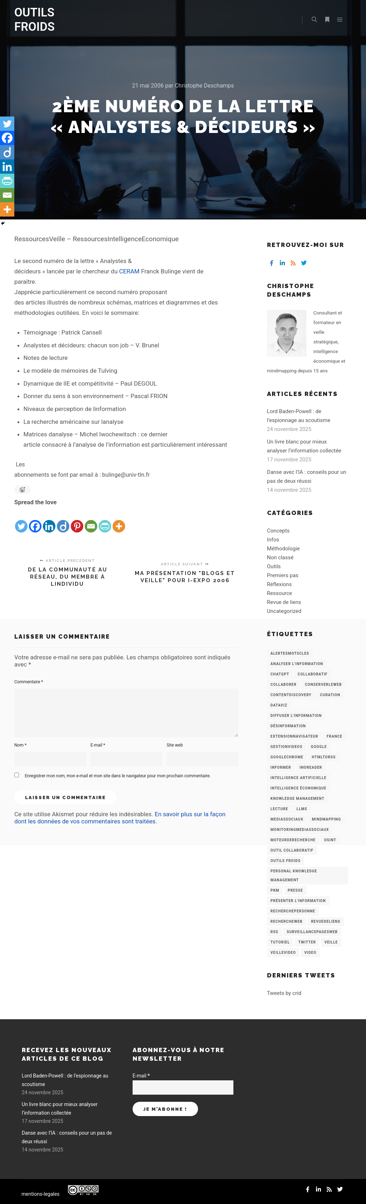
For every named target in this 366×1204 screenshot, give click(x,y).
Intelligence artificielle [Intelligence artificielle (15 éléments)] (298, 778)
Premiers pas (282, 575)
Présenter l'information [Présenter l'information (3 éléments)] (298, 901)
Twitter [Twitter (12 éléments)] (307, 942)
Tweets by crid (284, 993)
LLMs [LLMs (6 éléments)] (302, 809)
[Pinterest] (77, 521)
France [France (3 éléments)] (334, 736)
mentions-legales (40, 1194)
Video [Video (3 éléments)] (310, 953)
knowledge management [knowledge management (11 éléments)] (298, 799)
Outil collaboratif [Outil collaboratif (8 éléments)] (292, 850)
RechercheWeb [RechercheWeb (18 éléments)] (287, 921)
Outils (274, 566)
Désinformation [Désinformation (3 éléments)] (288, 726)
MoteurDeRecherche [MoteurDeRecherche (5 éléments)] (293, 840)
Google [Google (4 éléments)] (319, 747)
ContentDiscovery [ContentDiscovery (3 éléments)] (291, 695)
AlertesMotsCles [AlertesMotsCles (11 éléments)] (290, 653)
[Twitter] (21, 521)
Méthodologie (283, 548)
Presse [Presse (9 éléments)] (295, 890)
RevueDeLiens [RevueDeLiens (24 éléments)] (325, 921)
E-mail (97, 745)
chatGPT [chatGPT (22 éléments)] (280, 674)
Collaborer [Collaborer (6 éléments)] (284, 685)
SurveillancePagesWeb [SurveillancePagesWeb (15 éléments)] (312, 932)
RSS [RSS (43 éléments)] (274, 932)
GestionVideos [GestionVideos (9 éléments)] (286, 747)
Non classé (280, 557)
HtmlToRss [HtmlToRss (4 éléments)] (324, 757)
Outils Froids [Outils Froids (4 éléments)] (286, 861)
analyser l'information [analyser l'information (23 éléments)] (297, 664)
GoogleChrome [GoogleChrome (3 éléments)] (287, 757)
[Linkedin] (49, 521)
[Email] (91, 521)
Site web (175, 745)
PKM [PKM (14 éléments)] (275, 890)
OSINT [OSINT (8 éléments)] (330, 840)
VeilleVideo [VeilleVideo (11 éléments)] (283, 953)
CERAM (129, 271)
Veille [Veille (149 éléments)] (331, 942)
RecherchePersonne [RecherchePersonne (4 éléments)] (293, 911)
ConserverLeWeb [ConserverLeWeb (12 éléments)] (323, 685)
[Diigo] (63, 521)
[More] (119, 521)
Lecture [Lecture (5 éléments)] (279, 809)
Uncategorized (284, 611)
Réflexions (279, 584)
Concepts (278, 530)
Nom (20, 745)
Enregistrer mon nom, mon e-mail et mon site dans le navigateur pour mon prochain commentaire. (118, 775)
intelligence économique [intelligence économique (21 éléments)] (298, 788)
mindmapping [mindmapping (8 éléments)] (326, 819)
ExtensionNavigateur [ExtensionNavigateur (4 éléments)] (294, 736)
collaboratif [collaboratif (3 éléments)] (312, 674)
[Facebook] (35, 521)
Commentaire (28, 681)
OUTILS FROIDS (34, 19)
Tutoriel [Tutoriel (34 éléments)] (280, 942)
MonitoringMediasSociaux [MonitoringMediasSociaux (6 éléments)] (300, 830)
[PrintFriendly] (105, 521)
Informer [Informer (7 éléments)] (281, 767)
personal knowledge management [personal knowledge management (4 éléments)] (294, 875)
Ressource (279, 593)
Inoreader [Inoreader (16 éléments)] (311, 767)
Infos (273, 539)
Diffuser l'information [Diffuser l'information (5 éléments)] (296, 716)
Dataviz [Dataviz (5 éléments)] (279, 705)
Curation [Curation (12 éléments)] (330, 695)
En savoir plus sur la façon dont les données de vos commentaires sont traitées (120, 818)
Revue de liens (284, 602)
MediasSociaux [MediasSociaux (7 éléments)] (287, 819)
